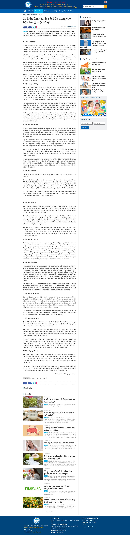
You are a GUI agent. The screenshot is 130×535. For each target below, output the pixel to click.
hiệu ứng (39, 378)
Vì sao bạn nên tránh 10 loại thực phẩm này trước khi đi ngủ (58, 472)
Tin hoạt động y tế (64, 11)
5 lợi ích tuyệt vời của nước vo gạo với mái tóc (59, 414)
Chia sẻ (30, 26)
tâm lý (44, 378)
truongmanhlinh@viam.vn (89, 527)
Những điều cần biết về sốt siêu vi (59, 443)
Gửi (25, 26)
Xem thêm (50, 512)
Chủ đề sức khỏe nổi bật (50, 11)
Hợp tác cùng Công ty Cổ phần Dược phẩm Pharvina (57, 487)
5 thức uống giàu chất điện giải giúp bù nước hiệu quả (59, 457)
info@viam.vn (59, 532)
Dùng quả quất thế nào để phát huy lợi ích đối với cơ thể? (59, 501)
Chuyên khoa (38, 11)
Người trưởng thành (71, 26)
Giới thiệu (30, 11)
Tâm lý (33, 378)
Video (72, 11)
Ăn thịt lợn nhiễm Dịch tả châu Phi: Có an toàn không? (59, 429)
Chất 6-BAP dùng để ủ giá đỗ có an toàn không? (59, 400)
